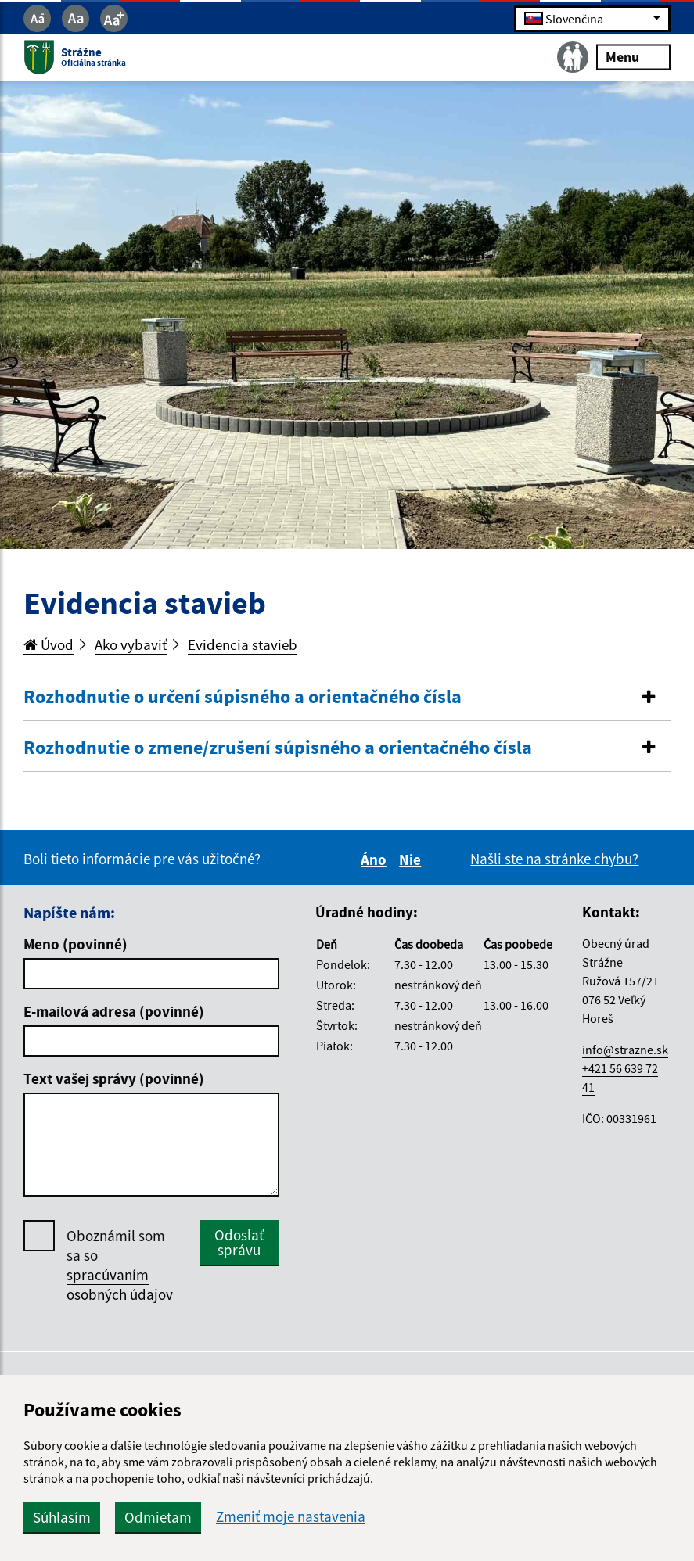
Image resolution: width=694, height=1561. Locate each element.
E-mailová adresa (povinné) (113, 1011)
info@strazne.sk (625, 1049)
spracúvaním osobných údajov (120, 1284)
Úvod (48, 644)
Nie (412, 859)
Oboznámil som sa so (120, 1265)
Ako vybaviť (131, 644)
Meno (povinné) (75, 944)
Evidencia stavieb (242, 644)
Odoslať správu (239, 1242)
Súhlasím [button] (62, 1517)
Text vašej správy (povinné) (113, 1078)
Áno (376, 859)
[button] (347, 697)
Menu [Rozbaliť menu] (633, 57)
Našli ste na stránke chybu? (554, 858)
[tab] (347, 697)
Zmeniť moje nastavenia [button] (290, 1516)
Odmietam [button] (158, 1517)
